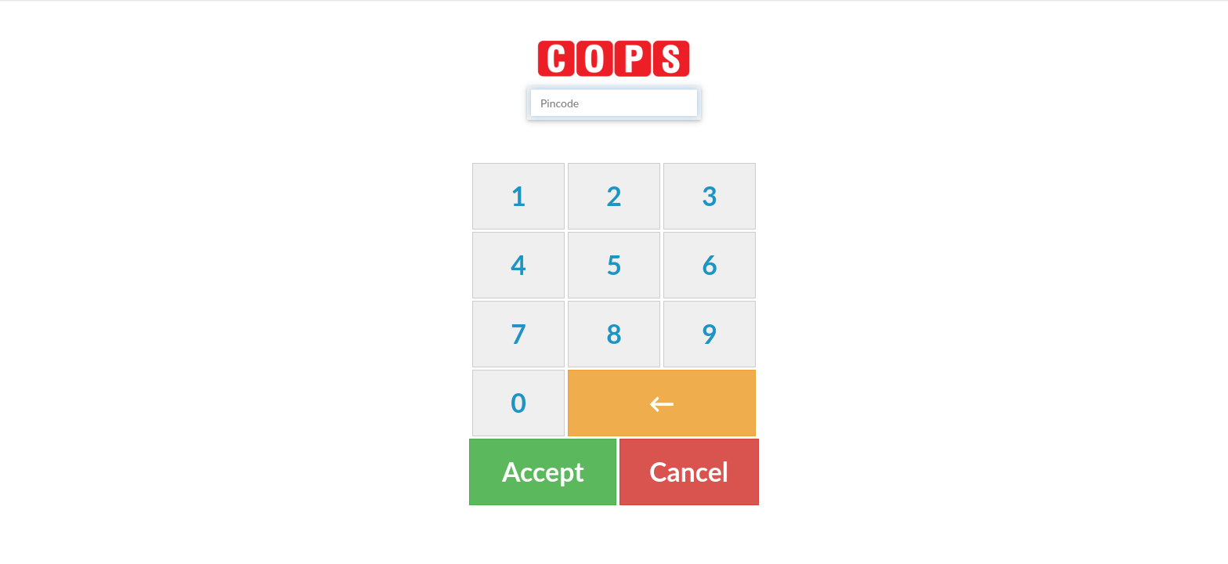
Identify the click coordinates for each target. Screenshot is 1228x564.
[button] (518, 196)
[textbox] (614, 102)
